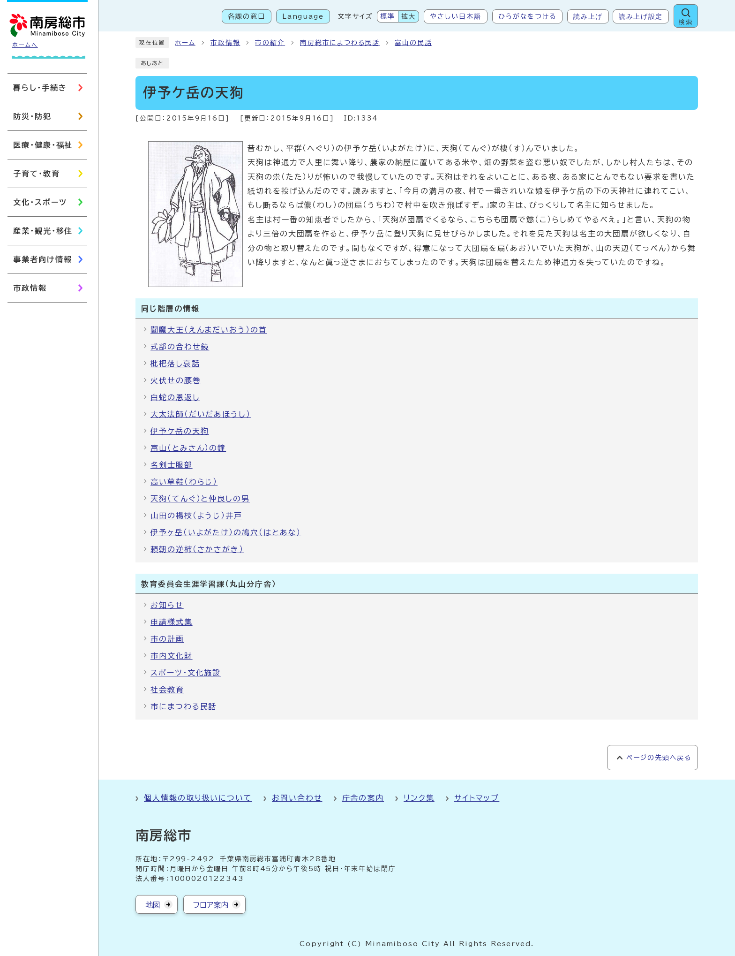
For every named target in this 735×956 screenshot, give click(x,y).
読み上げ (588, 16)
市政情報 (225, 42)
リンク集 (419, 798)
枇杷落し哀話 (175, 363)
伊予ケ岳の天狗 (179, 431)
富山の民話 (413, 42)
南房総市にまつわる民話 (340, 42)
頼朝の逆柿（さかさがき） (197, 549)
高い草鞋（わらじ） (184, 482)
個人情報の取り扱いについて (198, 798)
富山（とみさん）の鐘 (188, 448)
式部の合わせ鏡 (179, 346)
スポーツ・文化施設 (185, 672)
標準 (387, 16)
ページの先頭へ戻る (658, 757)
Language (303, 16)
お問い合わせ (297, 798)
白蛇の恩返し (175, 397)
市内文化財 (171, 656)
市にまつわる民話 (183, 706)
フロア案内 (210, 905)
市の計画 (167, 639)
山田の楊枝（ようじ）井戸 (196, 515)
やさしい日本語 (455, 16)
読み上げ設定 (641, 16)
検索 (686, 22)
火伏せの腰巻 (175, 380)
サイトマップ (477, 798)
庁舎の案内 (363, 798)
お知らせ (167, 605)
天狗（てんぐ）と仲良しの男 (200, 498)
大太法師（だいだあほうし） (200, 414)
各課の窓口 (246, 16)
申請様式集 (171, 622)
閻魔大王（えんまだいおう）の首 (208, 330)
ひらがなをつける (527, 16)
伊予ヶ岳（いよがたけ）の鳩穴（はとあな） (225, 532)
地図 (152, 905)
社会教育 (167, 689)
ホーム (185, 42)
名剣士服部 (171, 465)
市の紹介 (270, 42)
